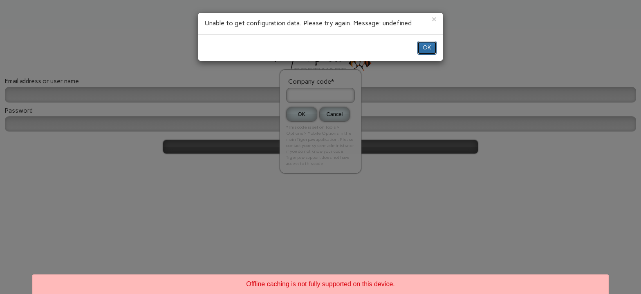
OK (427, 47)
